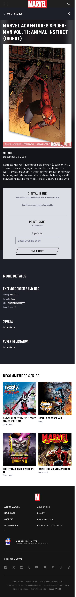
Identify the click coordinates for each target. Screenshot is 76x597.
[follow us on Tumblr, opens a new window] (29, 567)
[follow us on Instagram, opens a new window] (21, 567)
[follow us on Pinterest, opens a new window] (53, 567)
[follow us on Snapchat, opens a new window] (45, 567)
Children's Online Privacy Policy (56, 585)
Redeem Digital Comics (49, 525)
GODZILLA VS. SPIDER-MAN (50, 418)
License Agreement (20, 589)
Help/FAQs (9, 513)
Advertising (44, 507)
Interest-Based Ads (38, 589)
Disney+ (41, 513)
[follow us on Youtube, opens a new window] (36, 567)
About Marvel (12, 507)
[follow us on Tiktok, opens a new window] (69, 567)
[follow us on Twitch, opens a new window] (61, 567)
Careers (8, 519)
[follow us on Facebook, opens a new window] (5, 567)
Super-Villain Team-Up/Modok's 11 (18, 470)
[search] (68, 4)
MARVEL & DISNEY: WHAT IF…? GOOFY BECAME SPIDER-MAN (19, 420)
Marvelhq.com (45, 519)
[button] (5, 4)
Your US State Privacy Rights (51, 582)
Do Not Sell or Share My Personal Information (23, 585)
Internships (11, 525)
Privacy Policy (31, 582)
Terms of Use (18, 582)
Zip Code (37, 233)
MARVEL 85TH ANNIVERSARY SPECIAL (54, 469)
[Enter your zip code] (37, 240)
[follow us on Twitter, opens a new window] (13, 567)
